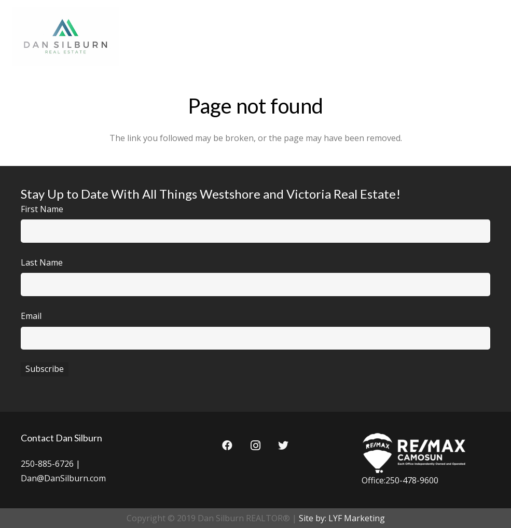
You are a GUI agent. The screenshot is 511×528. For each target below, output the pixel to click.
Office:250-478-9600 (400, 480)
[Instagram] (255, 445)
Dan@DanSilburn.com (63, 478)
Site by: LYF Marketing (342, 518)
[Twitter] (283, 445)
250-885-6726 (47, 463)
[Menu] (492, 36)
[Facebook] (227, 445)
